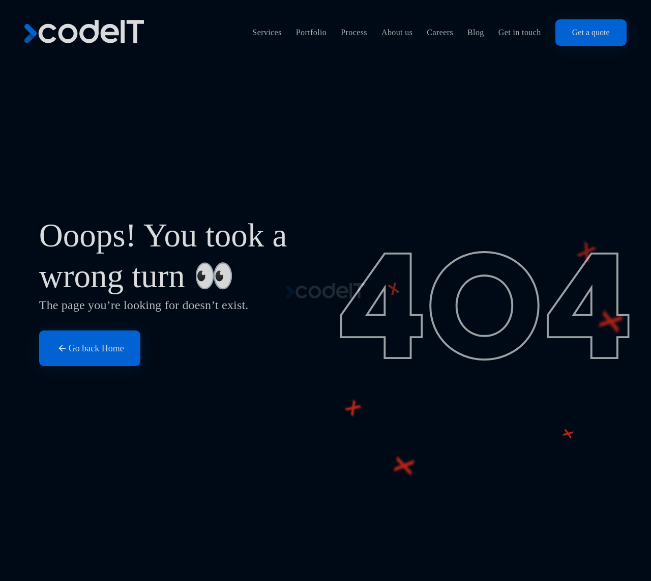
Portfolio (311, 32)
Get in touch (519, 32)
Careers (440, 32)
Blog (475, 32)
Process (354, 32)
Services (266, 32)
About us (396, 32)
